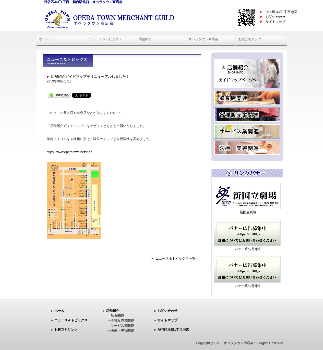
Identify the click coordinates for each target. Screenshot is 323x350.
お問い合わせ (275, 17)
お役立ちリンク (249, 39)
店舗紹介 (145, 39)
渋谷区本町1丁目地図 (281, 12)
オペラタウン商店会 (203, 39)
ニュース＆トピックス (105, 39)
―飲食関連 (116, 315)
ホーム (44, 39)
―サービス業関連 (121, 325)
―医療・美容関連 (121, 330)
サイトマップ (275, 22)
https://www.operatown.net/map (69, 152)
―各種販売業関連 (121, 320)
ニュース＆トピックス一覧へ (177, 258)
